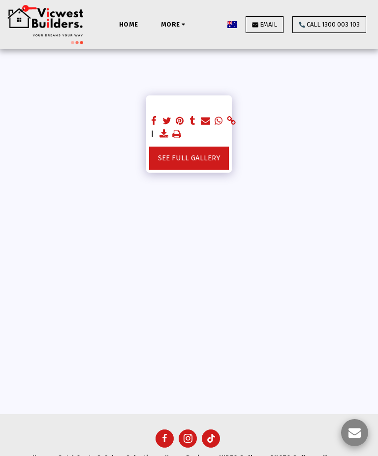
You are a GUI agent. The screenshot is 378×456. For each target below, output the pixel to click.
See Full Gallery (189, 157)
